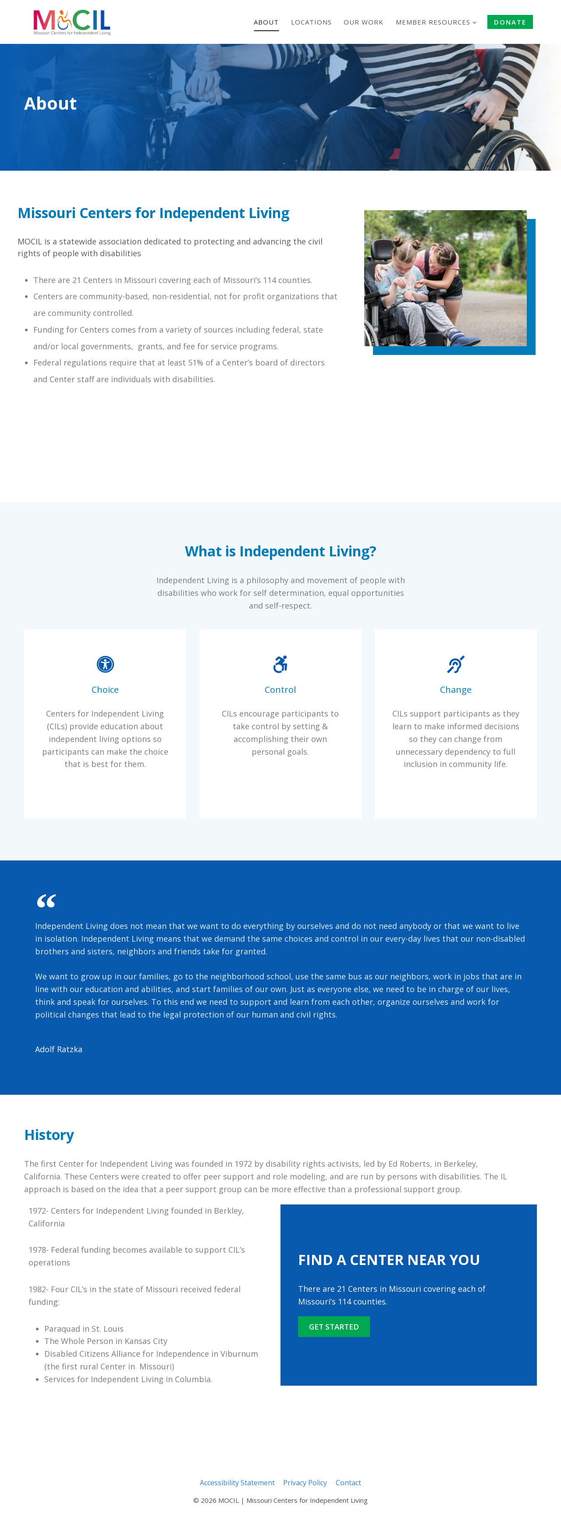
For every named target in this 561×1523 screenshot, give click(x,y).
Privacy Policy (305, 1482)
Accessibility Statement (237, 1482)
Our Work (363, 22)
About (266, 22)
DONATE (510, 22)
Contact (348, 1482)
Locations (311, 22)
